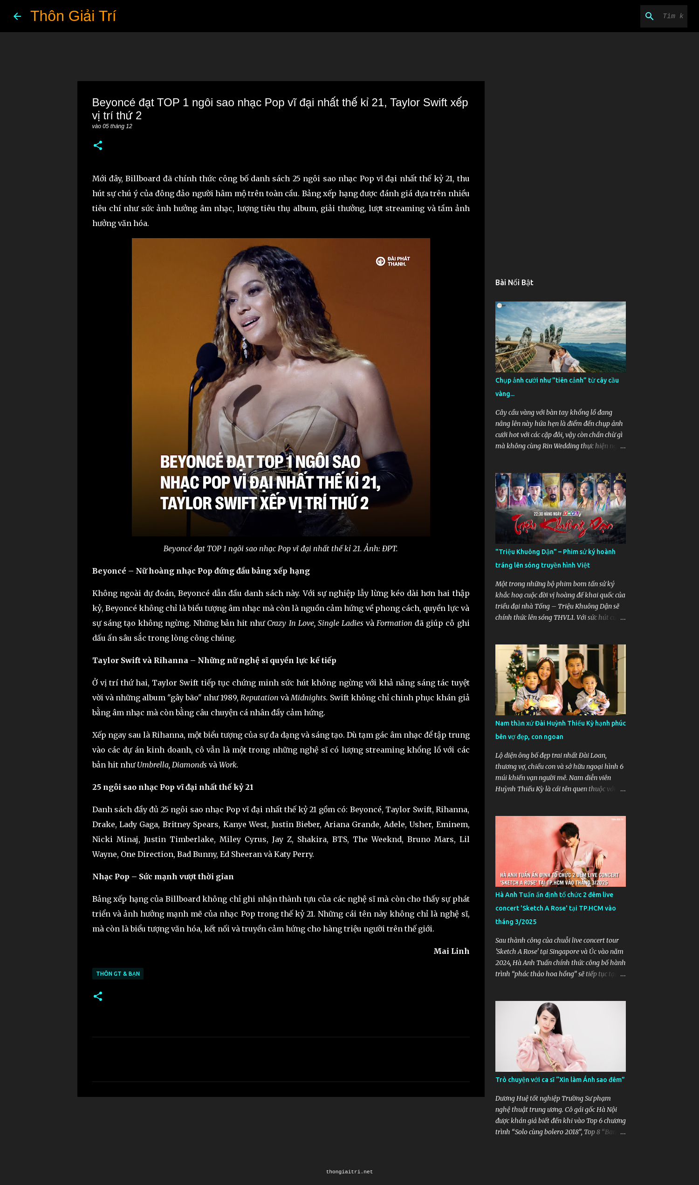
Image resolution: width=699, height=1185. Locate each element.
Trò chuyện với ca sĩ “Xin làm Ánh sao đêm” (560, 1079)
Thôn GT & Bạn (118, 974)
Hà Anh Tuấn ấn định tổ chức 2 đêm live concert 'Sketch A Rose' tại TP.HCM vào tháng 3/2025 (555, 908)
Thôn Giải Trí (73, 15)
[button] (97, 146)
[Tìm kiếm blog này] (638, 16)
